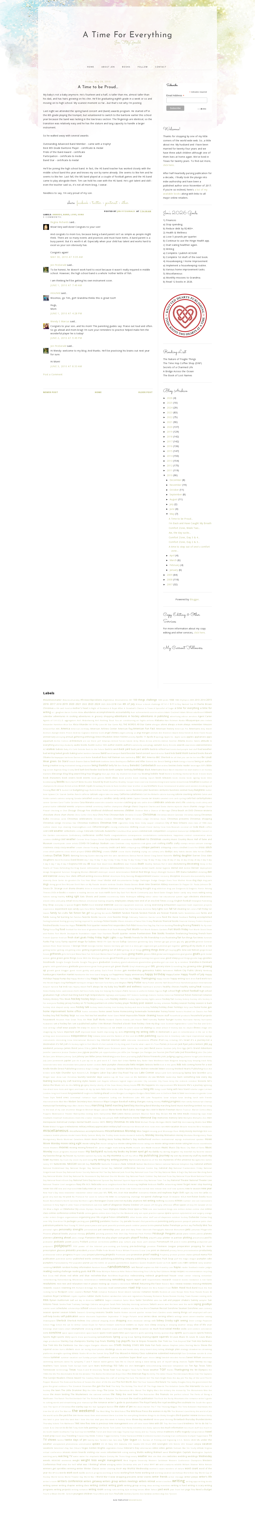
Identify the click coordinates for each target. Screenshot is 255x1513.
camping (69, 798)
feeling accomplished (200, 917)
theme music (83, 1415)
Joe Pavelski (159, 1052)
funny (58, 941)
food (62, 929)
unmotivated (85, 1444)
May (172, 513)
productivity (205, 1250)
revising (197, 1283)
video (155, 1448)
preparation (183, 1246)
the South (197, 1402)
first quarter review (97, 925)
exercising (157, 904)
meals (186, 1113)
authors (127, 745)
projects (110, 1254)
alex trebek (206, 720)
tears (97, 1365)
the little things (95, 1390)
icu (153, 1027)
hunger (170, 1019)
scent (53, 1308)
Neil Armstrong (130, 1184)
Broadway (98, 786)
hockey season (179, 1003)
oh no (209, 1205)
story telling (158, 1349)
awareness (190, 745)
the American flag (137, 1373)
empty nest (133, 900)
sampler (203, 1300)
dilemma (98, 876)
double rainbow (108, 884)
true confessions (179, 1436)
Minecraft (139, 1126)
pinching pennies (104, 1233)
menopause (49, 1122)
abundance (90, 712)
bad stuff (193, 749)
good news (159, 958)
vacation (207, 1443)
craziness (48, 847)
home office (74, 1011)
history (46, 999)
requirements (154, 1279)
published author (64, 1258)
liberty (93, 1085)
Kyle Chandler (63, 1072)
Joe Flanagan (133, 1052)
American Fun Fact (144, 728)
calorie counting (183, 794)
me (170, 1113)
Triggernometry (111, 1436)
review (179, 1283)
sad (72, 1300)
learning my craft (62, 1081)
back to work (111, 749)
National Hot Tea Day (101, 1172)
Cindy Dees (134, 823)
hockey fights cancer (151, 999)
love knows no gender (195, 1093)
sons (81, 214)
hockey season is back (200, 1003)
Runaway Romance (153, 1296)
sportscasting (90, 1337)
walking (148, 1452)
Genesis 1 (67, 946)
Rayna (177, 1267)
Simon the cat (63, 1324)
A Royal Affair (116, 708)
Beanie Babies (83, 761)
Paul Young (69, 1225)
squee (154, 1336)
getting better (50, 950)
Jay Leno (139, 1048)
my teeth (203, 1155)
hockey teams (97, 1007)
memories (162, 1117)
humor (161, 1019)
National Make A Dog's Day (175, 1172)
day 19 (154, 860)
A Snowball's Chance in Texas (138, 708)
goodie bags (196, 958)
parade (128, 1221)
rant (133, 1267)
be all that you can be (182, 757)
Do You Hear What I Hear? (90, 880)
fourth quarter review (124, 933)
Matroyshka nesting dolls (86, 1114)
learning (47, 1080)
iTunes (163, 1044)
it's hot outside (106, 1044)
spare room (106, 1332)
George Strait (80, 945)
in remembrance (186, 1032)
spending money (153, 1333)
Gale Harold (113, 941)
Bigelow (58, 769)
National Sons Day (83, 1180)
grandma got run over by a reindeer (170, 962)
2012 (170, 465)
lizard (187, 1089)
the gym (96, 1386)
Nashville (95, 1163)
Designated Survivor (60, 872)
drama (72, 888)
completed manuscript (178, 831)
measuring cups (198, 1114)
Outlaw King (206, 1217)
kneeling (170, 1068)
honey (164, 1011)
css (149, 851)
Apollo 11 (141, 736)
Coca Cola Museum (170, 827)
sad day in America (84, 1300)
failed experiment (115, 909)
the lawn (55, 1390)
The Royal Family (148, 1402)
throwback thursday (184, 1419)
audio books (80, 745)
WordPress (53, 1473)
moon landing (99, 1139)
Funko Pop (48, 941)
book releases (163, 777)
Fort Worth (133, 929)
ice (109, 1027)
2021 (170, 422)
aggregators (70, 720)
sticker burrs (58, 1349)
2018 (170, 436)
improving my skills (113, 1032)
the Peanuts (162, 1394)
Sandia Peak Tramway (70, 1304)
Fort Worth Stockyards (66, 933)
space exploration (77, 1333)
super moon (149, 1357)
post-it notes (180, 1242)
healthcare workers (152, 986)
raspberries (148, 1267)
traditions (169, 1431)
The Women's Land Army (183, 1411)
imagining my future (53, 1032)
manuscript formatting (55, 1105)
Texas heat (109, 1369)
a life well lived (62, 708)
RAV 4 (158, 1267)
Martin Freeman (167, 1109)
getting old (62, 950)
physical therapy (77, 1233)
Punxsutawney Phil (63, 1263)
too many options (151, 1427)
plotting (187, 1237)
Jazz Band (149, 1048)
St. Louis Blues (204, 1337)
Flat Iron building (164, 925)
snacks (97, 1328)
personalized (90, 1229)
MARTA (154, 1109)
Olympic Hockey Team (97, 1209)
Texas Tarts (136, 1370)
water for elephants (89, 1456)
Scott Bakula (103, 1308)
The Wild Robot (118, 1411)
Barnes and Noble (82, 757)
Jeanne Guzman (164, 1048)
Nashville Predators (111, 1164)
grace (95, 962)
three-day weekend (142, 1419)
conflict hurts (103, 835)
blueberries (126, 774)
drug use (171, 888)
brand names (170, 782)
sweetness (207, 1357)
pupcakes (77, 1263)
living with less (175, 1089)
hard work (201, 978)
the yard (63, 1415)
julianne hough (190, 1056)
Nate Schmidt (128, 1164)
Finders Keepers (204, 921)
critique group (133, 847)
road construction (118, 1287)
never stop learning (201, 1184)
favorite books (90, 917)
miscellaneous (55, 1130)
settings (178, 1316)
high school (169, 991)
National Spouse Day (103, 1180)
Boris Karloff (72, 782)
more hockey (114, 1139)
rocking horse (50, 1292)
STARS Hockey (122, 1345)
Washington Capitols (202, 1452)
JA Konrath (172, 1044)
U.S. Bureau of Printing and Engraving (157, 1440)
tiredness (189, 1423)
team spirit (87, 1365)
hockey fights (134, 999)
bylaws (51, 794)
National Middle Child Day (59, 1176)
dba (85, 864)
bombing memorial (182, 774)
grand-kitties (145, 962)
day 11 (100, 860)
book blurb (206, 774)
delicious (104, 868)
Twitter (96, 203)
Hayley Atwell (80, 986)
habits (158, 970)
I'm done (91, 1027)
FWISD (100, 941)
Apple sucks (180, 737)
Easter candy (180, 892)
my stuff (193, 1155)
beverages (196, 765)
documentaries (124, 880)
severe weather (196, 1316)
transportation (197, 1432)
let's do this (67, 1085)
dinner (106, 876)
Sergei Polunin (130, 1316)
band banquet (114, 753)
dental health (148, 868)
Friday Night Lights (106, 937)
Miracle (183, 1126)
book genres (98, 778)
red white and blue (78, 1275)
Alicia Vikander (81, 724)
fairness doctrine (142, 909)
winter (80, 1468)
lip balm (97, 1089)
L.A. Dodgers (92, 1072)
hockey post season (141, 1002)
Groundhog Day (179, 966)
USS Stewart (187, 1444)
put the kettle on (98, 1263)
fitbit (133, 925)
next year (98, 1192)
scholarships (74, 1308)
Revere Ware (168, 1283)
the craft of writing (115, 1378)
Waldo (140, 1452)
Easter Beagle (166, 892)
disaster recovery (160, 876)
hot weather (100, 1015)
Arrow (149, 741)
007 (130, 700)
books (61, 781)
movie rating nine (127, 1143)
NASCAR (72, 1163)
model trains (74, 1135)
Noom (46, 1201)
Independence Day (81, 1035)
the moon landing (60, 1394)
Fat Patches (75, 917)
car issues (154, 798)
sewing (208, 1316)
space (64, 1333)
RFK (73, 1288)
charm (186, 806)
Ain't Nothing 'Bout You (107, 720)
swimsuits (58, 1361)
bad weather (205, 749)
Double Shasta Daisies (127, 884)
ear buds (99, 892)
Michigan (160, 1122)
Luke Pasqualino (154, 1097)
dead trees (107, 864)
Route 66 (207, 1292)
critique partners (150, 847)
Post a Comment (52, 374)
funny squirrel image (73, 941)
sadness (99, 1300)
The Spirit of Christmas (59, 1406)
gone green (57, 958)
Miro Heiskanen (204, 1126)
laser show (56, 1077)
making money (153, 1101)
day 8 (59, 864)
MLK (205, 1131)
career (46, 802)
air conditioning (128, 720)
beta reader (183, 765)
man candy (186, 1101)
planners (48, 1237)
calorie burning (167, 794)
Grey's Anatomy (137, 966)
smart (68, 1329)
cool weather (68, 839)
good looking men (145, 958)
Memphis (187, 1118)
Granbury (116, 962)
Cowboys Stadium (99, 843)
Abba (80, 712)
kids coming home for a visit (197, 1064)
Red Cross (48, 1275)
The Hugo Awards (155, 1386)
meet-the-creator (84, 1118)
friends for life (140, 937)
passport (187, 1221)
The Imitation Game (175, 1386)
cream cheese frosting (87, 847)
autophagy (148, 745)
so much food (157, 1328)
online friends (76, 1213)
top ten (83, 1432)
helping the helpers (113, 991)
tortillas (91, 1431)
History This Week (60, 999)
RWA (45, 1300)
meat (209, 1114)
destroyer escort (106, 872)
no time (110, 1196)
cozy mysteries (132, 843)
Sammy (194, 1300)
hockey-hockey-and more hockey (133, 1007)
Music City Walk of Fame (193, 1147)
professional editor (52, 1254)
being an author (203, 761)
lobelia (193, 1089)
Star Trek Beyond (177, 1341)
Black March (168, 769)
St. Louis (190, 1337)
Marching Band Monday (147, 1105)
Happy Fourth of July (192, 974)
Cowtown (120, 843)
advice (184, 716)
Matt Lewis (117, 1113)
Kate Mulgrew (171, 1060)
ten (186, 1365)
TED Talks (119, 1365)
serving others (166, 1316)
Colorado (89, 831)
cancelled (87, 798)
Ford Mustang (119, 929)
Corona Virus (83, 839)
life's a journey (195, 1085)
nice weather (131, 1192)
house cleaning (147, 1015)
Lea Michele (158, 1077)
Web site (152, 1456)
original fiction (108, 1217)
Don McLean (68, 884)
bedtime (105, 761)
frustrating (171, 937)
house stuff (163, 1015)
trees (92, 1435)
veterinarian (146, 1448)
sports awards (189, 1333)
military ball (115, 1126)
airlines (150, 720)
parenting (163, 1221)
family (53, 912)
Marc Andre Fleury (82, 1105)
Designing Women (79, 872)
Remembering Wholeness (70, 1279)
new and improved (67, 1188)
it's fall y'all (62, 1044)
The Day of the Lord (195, 1378)
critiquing (166, 847)
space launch (92, 1333)
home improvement (54, 1011)
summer (55, 1357)
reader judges (205, 1267)
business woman (179, 790)
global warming (164, 954)
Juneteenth (58, 1060)
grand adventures (129, 962)
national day (165, 1168)
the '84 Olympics (199, 1369)
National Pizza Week (186, 1176)
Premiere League (166, 1246)
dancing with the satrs (106, 855)
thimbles (143, 1415)
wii (157, 1464)
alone (164, 724)
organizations (71, 1217)
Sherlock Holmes (76, 1320)
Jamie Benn (98, 1048)
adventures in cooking (65, 716)
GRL (153, 966)
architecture (75, 741)
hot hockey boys (65, 1015)
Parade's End (138, 1221)
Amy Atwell (206, 728)
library (119, 1085)
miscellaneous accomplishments (87, 1131)
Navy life (80, 1184)
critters (175, 847)
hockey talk (82, 1007)
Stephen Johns (177, 1345)
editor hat (158, 896)
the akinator (85, 1374)
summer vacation (69, 1357)
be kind (197, 757)
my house (68, 1155)
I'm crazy (81, 1027)
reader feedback (189, 1267)
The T (154, 1406)
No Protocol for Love (83, 1196)
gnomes (176, 954)
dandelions (123, 855)
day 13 (113, 860)
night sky (189, 1192)
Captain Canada (140, 798)
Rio (95, 1288)
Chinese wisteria (203, 810)
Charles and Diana (157, 806)
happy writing (178, 978)
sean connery (205, 1308)
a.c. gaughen (58, 712)
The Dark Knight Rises (161, 1378)
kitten (162, 1068)
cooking (56, 839)
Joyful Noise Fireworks (149, 1056)
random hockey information (76, 1267)
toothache (65, 1432)
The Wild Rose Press (137, 1411)
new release (156, 1188)
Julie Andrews (205, 1056)
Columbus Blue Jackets (127, 831)
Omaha (123, 1209)
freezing (193, 933)
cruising (136, 851)
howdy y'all (128, 1019)
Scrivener (115, 1308)
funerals (208, 937)
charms (193, 806)
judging (171, 1056)
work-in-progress (94, 1473)
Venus (120, 1448)
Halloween (168, 970)
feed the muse (170, 917)
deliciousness (117, 868)
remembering (50, 1279)
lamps (158, 1073)
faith (166, 909)
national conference (125, 1168)
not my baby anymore (130, 1200)
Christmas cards (58, 819)
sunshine (124, 1357)
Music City (174, 1147)
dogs (46, 884)
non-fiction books (196, 1196)
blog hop (86, 773)
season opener (51, 1312)
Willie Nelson (205, 1464)
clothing (134, 827)
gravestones (85, 966)
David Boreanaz (62, 860)
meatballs (47, 1118)
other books (136, 1217)
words (63, 1472)
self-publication (69, 1316)
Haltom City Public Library (188, 970)
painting (94, 1221)
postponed (202, 1242)
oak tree (98, 1205)
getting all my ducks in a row (196, 945)
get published (160, 946)
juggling (179, 1056)
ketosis (149, 1064)
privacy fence (176, 1250)
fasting (53, 917)
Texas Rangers (123, 1370)
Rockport (62, 1291)
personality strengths (71, 1229)
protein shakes (185, 1254)
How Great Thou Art (75, 1019)
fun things (187, 937)
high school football (187, 990)
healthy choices (171, 986)
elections (194, 896)
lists (103, 1089)
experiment (61, 909)
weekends (66, 1460)
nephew (143, 1184)
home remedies (90, 1011)
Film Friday (147, 921)
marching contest (193, 1105)
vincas (200, 1448)
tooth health (53, 1432)
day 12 (107, 860)
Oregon (60, 1217)
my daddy (154, 1151)
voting (125, 1452)
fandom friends (130, 913)
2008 (170, 579)
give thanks (122, 954)
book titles (206, 778)
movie (208, 1139)
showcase (138, 1320)
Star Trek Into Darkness (199, 1341)
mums (129, 1147)
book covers (68, 777)
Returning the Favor (150, 1283)
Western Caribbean (158, 1460)
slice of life (200, 1324)
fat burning (63, 917)
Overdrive (58, 1221)
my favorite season (202, 1151)
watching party (50, 1456)
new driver (120, 1188)
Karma (133, 1060)
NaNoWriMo (60, 1164)
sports (178, 1332)
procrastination (191, 1250)
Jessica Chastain (69, 1052)
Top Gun (74, 1432)
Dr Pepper (185, 884)
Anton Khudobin (104, 736)
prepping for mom (201, 1246)
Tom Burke (103, 1427)
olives (82, 1209)
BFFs (203, 765)
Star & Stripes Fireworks (144, 1341)
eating (202, 892)
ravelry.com (167, 1267)
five (145, 925)
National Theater (180, 1180)
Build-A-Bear (96, 790)
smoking (89, 1329)
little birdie (112, 1089)
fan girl (86, 912)
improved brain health (92, 1032)
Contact (160, 67)
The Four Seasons (146, 1382)
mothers (156, 1139)
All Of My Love (96, 724)
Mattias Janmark (132, 1114)
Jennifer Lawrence (52, 1052)
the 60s (52, 1374)
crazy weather (67, 847)
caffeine (85, 794)
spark (127, 1333)
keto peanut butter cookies (87, 1064)
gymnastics (148, 970)
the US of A (53, 1411)
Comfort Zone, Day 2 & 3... (184, 541)
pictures (90, 1233)
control (188, 835)
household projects (201, 1015)
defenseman (93, 868)
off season (145, 1205)
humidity (152, 1019)
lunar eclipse (170, 1097)
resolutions (49, 1283)
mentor (96, 1122)
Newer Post (50, 392)
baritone (69, 757)
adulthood (199, 712)
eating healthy (58, 896)
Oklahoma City (70, 1209)
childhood (96, 810)
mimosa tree (128, 1126)
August (174, 499)
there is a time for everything (123, 1415)
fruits (162, 937)
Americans (194, 728)
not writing (149, 1200)
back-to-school (158, 749)
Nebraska (96, 1184)
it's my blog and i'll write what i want (132, 1044)
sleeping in (162, 1324)
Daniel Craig (150, 855)
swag (158, 1357)
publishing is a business (148, 1258)
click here (168, 165)
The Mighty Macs (150, 1390)
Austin (91, 745)
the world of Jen (204, 1411)
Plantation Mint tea (95, 1237)
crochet (183, 847)
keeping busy (185, 1060)
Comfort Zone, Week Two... (184, 527)
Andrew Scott (97, 733)
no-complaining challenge (127, 1196)
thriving (169, 1419)
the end (111, 1382)
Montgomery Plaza (202, 1135)
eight (186, 896)
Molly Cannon (88, 1135)
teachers (48, 1365)
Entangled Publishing (202, 901)
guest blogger (62, 970)
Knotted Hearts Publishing (189, 1068)
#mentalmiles (121, 700)
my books (119, 1151)
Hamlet (70, 974)
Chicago (72, 810)
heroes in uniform (138, 991)
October (175, 489)
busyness (199, 789)
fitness (139, 925)
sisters (130, 1324)
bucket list (67, 790)
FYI (105, 941)
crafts (169, 843)
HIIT (129, 995)
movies (64, 1147)
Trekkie (99, 1436)
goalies (188, 954)
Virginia (208, 1448)
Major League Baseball (116, 1101)
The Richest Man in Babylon (100, 1398)
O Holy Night (59, 1205)
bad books (171, 749)
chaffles (107, 806)
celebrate (158, 802)
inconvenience (63, 1036)
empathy (110, 901)
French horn (205, 933)
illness (197, 1027)
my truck (64, 1160)
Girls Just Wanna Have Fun (103, 954)
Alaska (182, 720)
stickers (70, 1349)
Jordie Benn (120, 1056)
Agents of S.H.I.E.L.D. (53, 720)
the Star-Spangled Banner (101, 1406)
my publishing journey (154, 1155)
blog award (75, 773)
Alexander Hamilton (53, 724)
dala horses (198, 851)
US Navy (109, 1444)
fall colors (192, 909)
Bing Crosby (68, 769)
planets (208, 1233)
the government (200, 1382)
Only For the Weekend (122, 1213)
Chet (65, 810)
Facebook (82, 203)
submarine (151, 1353)
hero (125, 991)
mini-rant (160, 1126)
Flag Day (152, 925)
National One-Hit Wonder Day (115, 1176)
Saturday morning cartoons (135, 1304)
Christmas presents (178, 818)
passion (178, 1221)
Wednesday (205, 1456)
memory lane (176, 1117)
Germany (116, 946)
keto (55, 1064)
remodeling (118, 1279)
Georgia (91, 946)
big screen (48, 769)
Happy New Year (100, 978)
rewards (47, 1287)
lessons (202, 1081)
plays (160, 1237)
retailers (115, 1283)
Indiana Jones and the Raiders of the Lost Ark (115, 1036)
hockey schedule (162, 1003)
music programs (61, 1151)
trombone (148, 1436)
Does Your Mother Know (179, 880)
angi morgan (143, 732)
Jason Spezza (127, 1048)
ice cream (117, 1027)
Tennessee (49, 1369)
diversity (47, 880)
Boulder (89, 782)
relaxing (196, 1275)
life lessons (180, 1085)
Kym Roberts (78, 1073)
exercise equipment (124, 905)
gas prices (171, 941)
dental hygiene (163, 868)
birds (105, 769)
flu (202, 925)
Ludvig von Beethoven (122, 1097)
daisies (189, 851)
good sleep (172, 958)
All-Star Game (144, 724)
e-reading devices (85, 892)
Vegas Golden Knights (93, 1448)
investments (143, 1040)
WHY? (152, 1464)
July (172, 504)
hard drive (191, 978)
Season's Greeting (86, 1312)
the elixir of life (99, 1382)
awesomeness (204, 745)
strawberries (195, 1349)
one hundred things (163, 1209)
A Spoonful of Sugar (164, 708)
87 (162, 704)
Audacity (69, 745)
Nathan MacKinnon (145, 1164)
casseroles (99, 802)
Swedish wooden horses (173, 1357)
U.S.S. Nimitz (183, 1440)
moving (73, 1147)
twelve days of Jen (76, 1439)
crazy (57, 847)
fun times (198, 937)
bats (123, 757)
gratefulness (62, 966)
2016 (170, 446)
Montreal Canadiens (73, 1139)
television (167, 1365)
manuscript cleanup (202, 1101)
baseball (96, 757)
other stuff (148, 1217)
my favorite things (52, 1155)
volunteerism (114, 1452)
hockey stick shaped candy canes (59, 1007)
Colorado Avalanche (105, 831)
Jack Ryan (183, 1044)
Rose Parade (196, 1292)
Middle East (200, 1122)
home (197, 1007)
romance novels (150, 1291)
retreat (135, 1283)
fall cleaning (179, 909)
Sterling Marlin (192, 1345)
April (172, 555)
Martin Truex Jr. (183, 1109)
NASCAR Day (83, 1164)
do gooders (70, 880)
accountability (123, 712)
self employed (195, 1312)
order (46, 1217)
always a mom (175, 724)
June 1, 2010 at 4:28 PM (66, 313)
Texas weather (151, 1369)
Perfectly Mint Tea (202, 1225)
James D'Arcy (84, 1048)
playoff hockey (139, 1237)
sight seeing (181, 1320)
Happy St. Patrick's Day (122, 978)
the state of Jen (123, 1406)
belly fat (113, 765)
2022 (170, 417)
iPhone (154, 1040)
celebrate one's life (175, 802)
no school (100, 1196)
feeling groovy (67, 921)
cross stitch (205, 847)
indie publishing (147, 1035)
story (136, 1349)
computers (195, 831)
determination (123, 872)
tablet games (107, 1361)
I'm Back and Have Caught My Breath (190, 523)
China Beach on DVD (182, 810)
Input (188, 1036)
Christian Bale (116, 814)
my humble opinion (83, 1155)
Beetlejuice (121, 761)
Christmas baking (192, 815)
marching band (101, 1105)
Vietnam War (180, 1448)
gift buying (171, 950)
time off (133, 1423)
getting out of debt (111, 950)
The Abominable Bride (67, 1374)
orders (53, 1217)
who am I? (138, 1464)
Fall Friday (203, 909)
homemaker (154, 1011)
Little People (124, 1089)
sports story (63, 1337)
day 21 (173, 860)
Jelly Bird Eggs (179, 1048)
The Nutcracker (146, 1394)
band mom (182, 753)
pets (188, 1229)
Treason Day (83, 1436)
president (82, 1250)
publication (49, 1258)
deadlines (118, 863)
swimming (48, 1361)
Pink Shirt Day (121, 1233)
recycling (207, 1271)
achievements (143, 712)
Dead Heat (96, 864)
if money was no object (181, 1027)
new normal (143, 1188)
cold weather (55, 830)
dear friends (131, 864)
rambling (47, 1267)
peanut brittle (147, 1225)
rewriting (66, 1287)
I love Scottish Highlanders (173, 1023)
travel (208, 1431)
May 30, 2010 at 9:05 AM (66, 256)
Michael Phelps (148, 1122)
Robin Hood (178, 1287)
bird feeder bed (93, 769)
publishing (106, 1258)
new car (92, 1188)
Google (59, 962)
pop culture (125, 1242)
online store (105, 1213)
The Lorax (108, 1390)
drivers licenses (109, 888)
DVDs (53, 892)
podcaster (48, 1242)
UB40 (193, 1440)
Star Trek (163, 1341)
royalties (82, 1296)
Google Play (86, 962)
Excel (91, 905)
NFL (105, 1192)
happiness (118, 974)
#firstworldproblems (91, 700)
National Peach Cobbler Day (143, 1176)
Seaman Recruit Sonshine (164, 1308)
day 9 (65, 864)
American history (165, 728)
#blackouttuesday (71, 700)
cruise (114, 851)
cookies (47, 839)
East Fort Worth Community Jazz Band (140, 892)
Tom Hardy (127, 1427)
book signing (193, 778)
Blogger (194, 599)
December (176, 480)
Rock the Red (205, 1288)
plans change (78, 1237)
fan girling (96, 913)
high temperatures (95, 995)
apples (190, 736)
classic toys (56, 827)
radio (180, 1263)
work (69, 1472)
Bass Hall (107, 757)
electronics (206, 896)
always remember (192, 724)
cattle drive (147, 802)
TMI (196, 1423)
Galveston (132, 941)
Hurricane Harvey (192, 1019)
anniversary (49, 736)
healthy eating (188, 986)
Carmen (54, 802)
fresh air (63, 937)
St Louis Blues (177, 1337)
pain (87, 1221)
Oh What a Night (51, 1209)
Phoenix (47, 1233)
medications (69, 1118)
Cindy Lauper (147, 823)
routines (47, 1296)
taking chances (180, 1361)
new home (131, 1188)
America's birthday (80, 728)
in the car (200, 1032)
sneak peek (117, 1329)
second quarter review (140, 1312)
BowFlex (114, 782)
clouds (142, 827)
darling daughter (182, 855)
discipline (175, 876)
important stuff (72, 1032)
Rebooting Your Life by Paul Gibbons (151, 1271)
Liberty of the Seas (106, 1085)
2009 (170, 574)
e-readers (71, 892)
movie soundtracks (202, 1143)
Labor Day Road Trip (123, 1072)
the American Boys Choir (114, 1374)
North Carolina (71, 1201)
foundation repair (88, 933)
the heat (106, 1386)
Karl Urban (123, 1060)
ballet (80, 753)
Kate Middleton (156, 1060)
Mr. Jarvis (99, 1147)
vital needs (100, 1452)
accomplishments (105, 712)
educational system (173, 896)
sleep (153, 1324)
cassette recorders (114, 802)
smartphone (77, 1328)
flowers (196, 925)
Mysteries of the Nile (152, 1160)
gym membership (132, 970)
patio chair (206, 1221)
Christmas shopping (201, 818)
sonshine (55, 1332)
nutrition (47, 1205)
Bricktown (59, 786)
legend (123, 1081)
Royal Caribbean (61, 1296)
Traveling (71, 1435)
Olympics (113, 1209)
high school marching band (69, 995)
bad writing (49, 753)
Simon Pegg (49, 1324)
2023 (170, 412)
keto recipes (137, 1064)
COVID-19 (84, 843)
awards (57, 214)
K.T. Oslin (112, 1060)
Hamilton (61, 974)
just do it (76, 1060)
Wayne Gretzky (107, 1456)
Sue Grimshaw (189, 1353)
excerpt (99, 904)
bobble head (157, 773)
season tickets (68, 1312)
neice (104, 1184)
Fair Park (129, 909)
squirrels (164, 1336)
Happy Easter (173, 974)
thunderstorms (204, 1419)
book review (179, 778)
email (69, 900)
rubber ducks (94, 1296)
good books (103, 958)
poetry (76, 1242)
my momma (114, 1155)
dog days (197, 880)
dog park (207, 880)
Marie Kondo (115, 1109)
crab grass (146, 843)
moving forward (86, 1147)
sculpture (125, 1308)
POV (75, 1246)
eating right (72, 896)
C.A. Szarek (60, 794)
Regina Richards (59, 222)
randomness (118, 1266)
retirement (125, 1283)
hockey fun (168, 999)
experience (48, 909)
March (174, 560)
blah (190, 769)
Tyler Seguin (130, 1439)
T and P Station (92, 1361)
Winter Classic (91, 1468)
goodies (207, 958)
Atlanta (181, 741)
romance (102, 1292)
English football (182, 900)
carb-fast (191, 798)
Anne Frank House (203, 733)
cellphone (80, 806)
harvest (54, 986)
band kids (170, 753)
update (96, 1443)
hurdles (178, 1019)
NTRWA (179, 1200)
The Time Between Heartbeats (193, 1406)
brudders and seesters (188, 786)
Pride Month (109, 1250)
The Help (115, 1386)
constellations (149, 835)
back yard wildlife (140, 749)
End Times (160, 900)
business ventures (159, 790)
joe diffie (122, 1052)
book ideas (112, 777)
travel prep (49, 1435)
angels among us (128, 733)
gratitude (73, 966)
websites (172, 1456)
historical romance (202, 995)
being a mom (172, 761)
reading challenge (61, 1271)
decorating (193, 863)
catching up (130, 802)
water (76, 1456)
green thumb (122, 966)
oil (61, 1209)
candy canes (126, 798)
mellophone (126, 1117)
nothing (160, 1200)
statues (165, 1345)
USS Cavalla (134, 1444)
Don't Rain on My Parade (87, 884)
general (199, 941)
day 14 (120, 860)
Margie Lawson (101, 1109)
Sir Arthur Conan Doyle (82, 1324)
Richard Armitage (84, 1288)
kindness (81, 1068)
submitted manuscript (169, 1353)
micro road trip (173, 1122)
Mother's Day (129, 1139)
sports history (204, 1332)
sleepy (190, 1324)
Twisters (104, 1440)
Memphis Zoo (199, 1118)
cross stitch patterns (53, 851)
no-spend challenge (151, 1196)
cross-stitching (93, 851)
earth (107, 892)
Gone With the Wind (87, 958)
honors (179, 1011)
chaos (135, 806)
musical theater (77, 1151)
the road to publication (141, 1398)
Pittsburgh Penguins (163, 1233)
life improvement (164, 1085)
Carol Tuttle (64, 802)
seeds (169, 1312)
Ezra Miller (90, 909)
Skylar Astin (143, 1324)
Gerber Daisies (103, 946)
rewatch (57, 1288)
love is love (178, 1093)
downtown (173, 884)
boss (81, 781)
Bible (209, 765)
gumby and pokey (92, 970)
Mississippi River (171, 1131)
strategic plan (172, 1349)
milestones (72, 1126)
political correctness (99, 1242)
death (141, 863)
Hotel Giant (113, 1015)
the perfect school (179, 1394)
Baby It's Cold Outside (74, 749)
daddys (169, 851)
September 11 (115, 1316)
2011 (170, 470)
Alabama (159, 720)
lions (56, 1089)
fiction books (110, 921)
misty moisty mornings (191, 1131)
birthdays (139, 769)
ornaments (122, 1217)
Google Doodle (71, 962)
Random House (99, 1267)
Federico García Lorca (150, 917)
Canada (77, 798)
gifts (178, 950)
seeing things (180, 1312)
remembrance (91, 1279)
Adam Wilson (186, 712)
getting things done (153, 949)
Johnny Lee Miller (86, 1056)
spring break (127, 1337)
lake (136, 1073)
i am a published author (85, 1023)
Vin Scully (191, 1448)
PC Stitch (80, 1225)
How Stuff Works (96, 1019)
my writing (100, 1159)
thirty (209, 1415)
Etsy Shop (48, 904)
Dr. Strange (57, 888)
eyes (82, 909)
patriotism (48, 1225)
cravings (208, 843)
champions (117, 806)
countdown (126, 839)
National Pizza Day (167, 1176)
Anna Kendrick (186, 733)
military (83, 1126)
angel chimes (112, 732)
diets (74, 876)
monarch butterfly (135, 1135)
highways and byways (116, 995)
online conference (59, 1213)
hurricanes (206, 1019)
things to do (154, 1415)
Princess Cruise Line (140, 1250)
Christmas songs (52, 822)
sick (153, 1320)
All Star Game (111, 724)
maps (69, 1105)
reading (47, 1271)
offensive (167, 1205)
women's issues (157, 1468)
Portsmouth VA (165, 1241)
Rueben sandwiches (111, 1296)
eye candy (73, 909)
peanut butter (161, 1225)
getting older (75, 950)
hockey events (118, 998)
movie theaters (50, 1147)
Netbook (152, 1184)
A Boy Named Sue (184, 704)
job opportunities (108, 1052)
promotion (136, 1254)
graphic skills (49, 966)
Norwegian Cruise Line (107, 1200)
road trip (134, 1287)
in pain (174, 1032)
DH (178, 871)
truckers (158, 1436)
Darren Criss (199, 855)
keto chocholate (66, 1064)
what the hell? (69, 1464)
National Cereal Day (102, 1168)
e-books (61, 892)
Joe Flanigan (146, 1052)
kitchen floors (133, 1068)
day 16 (134, 860)
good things (184, 958)
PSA (210, 1254)
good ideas (129, 958)
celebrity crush (193, 802)
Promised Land (123, 1254)
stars (111, 1345)
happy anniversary (134, 974)
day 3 (199, 860)
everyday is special (64, 905)
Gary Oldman (155, 941)
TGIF (163, 1369)
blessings (57, 773)
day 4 (205, 860)
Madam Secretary (78, 1101)
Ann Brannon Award (168, 733)
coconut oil (186, 827)
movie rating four (109, 1143)
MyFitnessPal (135, 1160)
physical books (60, 1233)
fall (170, 908)
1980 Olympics (182, 700)
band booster (128, 753)
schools (93, 1308)
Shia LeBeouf (93, 1320)
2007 (170, 584)
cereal (88, 806)
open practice (150, 1213)
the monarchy (179, 1390)
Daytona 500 (75, 863)
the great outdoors (58, 1386)
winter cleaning (107, 1468)
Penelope (175, 1225)
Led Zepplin (103, 1081)
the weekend (83, 1410)
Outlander (194, 1217)
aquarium (48, 741)
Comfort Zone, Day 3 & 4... (184, 537)
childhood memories (113, 810)
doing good (55, 884)
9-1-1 (166, 704)
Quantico (134, 1263)
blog (65, 773)
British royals (86, 786)
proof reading (151, 1254)
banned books (196, 753)
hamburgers (49, 974)
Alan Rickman (171, 720)
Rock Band (192, 1287)
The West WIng (103, 1411)
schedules (61, 1308)
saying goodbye (203, 1304)
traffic (178, 1431)
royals (74, 1296)
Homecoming (127, 1011)
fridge (120, 937)
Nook (209, 1196)
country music (169, 839)
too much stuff (191, 1427)
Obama (126, 1204)
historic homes (156, 995)
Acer (133, 712)
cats (139, 802)
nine (196, 1192)
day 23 (187, 860)
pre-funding (122, 1246)
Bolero (168, 774)
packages (72, 1221)
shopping (121, 1320)
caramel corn (167, 798)
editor (149, 896)
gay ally (180, 941)
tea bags (208, 1361)
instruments (49, 1040)
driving (138, 888)
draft (65, 888)
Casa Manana (87, 802)
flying (46, 929)
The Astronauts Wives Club (186, 1374)
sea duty (135, 1308)
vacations (48, 1448)
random (56, 1267)
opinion (175, 1213)
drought (146, 888)
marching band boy (123, 1105)
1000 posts (163, 700)
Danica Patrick (137, 855)
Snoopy (127, 1328)
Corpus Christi (97, 839)
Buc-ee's (56, 789)
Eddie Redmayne (128, 896)
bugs (86, 790)
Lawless (106, 1077)
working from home (131, 1472)
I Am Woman (104, 1023)
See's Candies (159, 1312)
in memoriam (163, 1032)
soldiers (196, 1329)
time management (118, 1423)
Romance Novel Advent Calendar (124, 1292)
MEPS (102, 1122)
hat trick (63, 986)
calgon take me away (109, 794)
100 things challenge (145, 699)
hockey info (196, 999)
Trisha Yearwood (128, 1436)
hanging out (106, 974)
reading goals (79, 1271)
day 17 (140, 860)
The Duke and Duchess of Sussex (76, 1382)
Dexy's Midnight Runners (163, 872)
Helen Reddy (49, 991)
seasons (100, 1312)
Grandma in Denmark (200, 962)
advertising (175, 716)
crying (144, 851)
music (164, 1147)
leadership (171, 1077)
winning (71, 1468)
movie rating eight (71, 1143)
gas (164, 941)
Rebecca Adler (118, 1271)
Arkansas (106, 741)
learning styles (80, 1081)
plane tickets (189, 1233)
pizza (179, 1233)
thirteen (202, 1415)
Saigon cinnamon (113, 1300)
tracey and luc (142, 1432)
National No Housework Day (86, 1176)
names (209, 1160)
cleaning (67, 827)
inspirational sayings (202, 1036)
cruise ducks (124, 851)
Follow (143, 67)
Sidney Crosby (164, 1320)
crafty (177, 843)
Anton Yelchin (120, 736)
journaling (132, 1056)
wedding (182, 1456)
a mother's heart (79, 708)
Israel (187, 1040)
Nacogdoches (198, 1160)
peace (88, 1225)
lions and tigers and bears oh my (75, 1089)
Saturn (153, 1304)
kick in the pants (168, 1064)
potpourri (62, 1245)
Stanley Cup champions (73, 1341)
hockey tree (110, 1007)
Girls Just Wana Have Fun (78, 954)
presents (71, 1250)
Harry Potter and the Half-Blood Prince (161, 982)
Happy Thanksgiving (144, 978)
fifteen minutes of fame (129, 921)
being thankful (100, 765)
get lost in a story (130, 946)
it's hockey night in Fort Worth (83, 1044)
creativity (103, 847)
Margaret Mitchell (84, 1109)
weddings (193, 1456)
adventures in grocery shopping (96, 716)
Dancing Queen (87, 855)
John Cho (202, 1052)
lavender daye (94, 1077)
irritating (173, 1040)
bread (180, 782)
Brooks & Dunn (111, 786)
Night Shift (178, 1192)
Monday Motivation (165, 1135)
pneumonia (198, 1237)
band (66, 214)
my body (108, 1151)
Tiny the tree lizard (173, 1423)
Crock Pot (193, 847)
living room (160, 1089)
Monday (149, 1135)
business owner (124, 790)
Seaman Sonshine (188, 1308)
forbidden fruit (105, 929)
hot (206, 1011)
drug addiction (159, 888)
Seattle (109, 1312)
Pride (99, 1250)
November (176, 484)
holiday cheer (166, 1007)
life (139, 1084)
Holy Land (189, 1007)
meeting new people (103, 1118)
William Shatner (190, 1464)
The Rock (158, 1398)
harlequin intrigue (85, 982)
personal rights (50, 1229)
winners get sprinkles (55, 1468)
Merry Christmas (115, 1121)
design (46, 872)
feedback (183, 917)
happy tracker (163, 978)
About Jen (108, 67)
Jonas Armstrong (105, 1056)
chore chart (60, 814)
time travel (143, 1423)
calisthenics (136, 794)
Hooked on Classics (193, 1011)
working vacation (163, 1473)
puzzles (112, 1263)
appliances (200, 736)
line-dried (48, 1089)
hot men (80, 1015)
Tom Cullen (115, 1427)
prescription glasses (54, 1250)
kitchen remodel (149, 1068)
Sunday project (90, 1357)
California (125, 794)
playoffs (153, 1237)
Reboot (129, 1271)
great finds (97, 966)
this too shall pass (95, 1419)
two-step (117, 1440)
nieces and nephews (161, 1192)
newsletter (70, 1192)
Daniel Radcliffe (164, 855)
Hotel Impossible (129, 1015)
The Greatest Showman (80, 1386)
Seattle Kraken (121, 1312)
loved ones (62, 1097)
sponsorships (167, 1333)
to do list (203, 1423)
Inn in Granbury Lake (175, 1036)
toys (132, 1432)
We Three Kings (123, 1456)
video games (166, 1448)
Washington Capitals (180, 1452)
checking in (56, 810)
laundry (82, 1077)
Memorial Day (148, 1117)
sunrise (114, 1357)
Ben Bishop (123, 765)
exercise (109, 904)
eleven (46, 901)
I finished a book (121, 1023)
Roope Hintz (183, 1292)
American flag (125, 728)
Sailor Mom (129, 1300)
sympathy (78, 1361)
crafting (161, 843)
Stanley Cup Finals (96, 1341)
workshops (177, 1473)
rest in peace (90, 1283)
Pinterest (111, 203)
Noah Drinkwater (171, 1196)
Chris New (92, 815)
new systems (178, 1188)
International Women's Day (86, 1040)
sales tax (158, 1300)
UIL (198, 1439)
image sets (206, 1027)
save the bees (171, 1304)
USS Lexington (160, 1444)
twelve (60, 1440)
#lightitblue (108, 700)
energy (170, 901)
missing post (156, 1131)
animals (154, 733)
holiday (154, 1007)
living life (149, 1089)
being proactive (83, 765)
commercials (146, 831)
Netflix (160, 1184)
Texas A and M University (89, 1370)
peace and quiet (99, 1225)
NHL (110, 1192)
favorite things (120, 917)
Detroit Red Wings (140, 872)
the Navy (116, 1394)
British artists (71, 786)
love (73, 214)
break (186, 782)
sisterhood (120, 1324)
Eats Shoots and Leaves (93, 896)
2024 (170, 407)
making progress (171, 1101)
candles (108, 798)
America (65, 728)
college (79, 831)
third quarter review (186, 1415)
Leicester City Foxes (158, 1081)
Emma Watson (79, 901)
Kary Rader (142, 1060)
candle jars (98, 798)
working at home (111, 1473)
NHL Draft (118, 1192)
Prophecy (164, 1254)
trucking (166, 1436)
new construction (105, 1188)
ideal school (162, 1027)
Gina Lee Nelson (190, 950)
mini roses (150, 1126)
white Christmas (124, 1464)
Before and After (137, 761)
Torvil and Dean (104, 1432)
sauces (160, 1304)
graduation (104, 962)
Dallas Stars (62, 855)
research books (180, 1279)
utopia (197, 1444)
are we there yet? (92, 741)
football (70, 929)
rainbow (193, 1262)
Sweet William (193, 1357)
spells (141, 1333)
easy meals (192, 892)
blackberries (181, 769)
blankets (47, 774)
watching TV (65, 1456)
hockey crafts (103, 999)
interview (131, 1040)
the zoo (72, 1415)
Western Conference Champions (185, 1460)
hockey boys (88, 998)
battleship (130, 757)
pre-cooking (110, 1246)
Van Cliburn (75, 1448)
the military (165, 1390)
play (108, 1237)
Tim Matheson (67, 1423)
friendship (153, 937)
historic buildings (140, 995)
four (100, 933)
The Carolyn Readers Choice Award (62, 1378)
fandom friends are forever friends (159, 913)
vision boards (78, 1452)
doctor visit (110, 880)
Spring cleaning (142, 1337)
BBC (138, 757)
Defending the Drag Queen (73, 868)
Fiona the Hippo (67, 925)
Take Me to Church (124, 1361)
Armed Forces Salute (122, 741)
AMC (58, 728)
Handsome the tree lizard (87, 974)
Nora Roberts (56, 1201)
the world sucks (50, 1415)
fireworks (81, 925)
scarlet (46, 1308)
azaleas (50, 749)
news (61, 1192)
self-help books (51, 1316)
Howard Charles (114, 1019)
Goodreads (49, 962)
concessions (62, 835)
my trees (54, 1159)
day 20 (166, 860)
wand (165, 1452)
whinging (111, 1464)
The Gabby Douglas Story (179, 1382)
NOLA (183, 1196)
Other (124, 203)
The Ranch (59, 1398)
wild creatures (167, 1464)
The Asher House (164, 1374)
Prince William (123, 1250)
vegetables (111, 1448)
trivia (139, 1435)
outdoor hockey (180, 1217)
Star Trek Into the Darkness (58, 1345)
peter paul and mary (125, 1229)
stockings (110, 1349)
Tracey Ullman (156, 1432)
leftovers (114, 1081)
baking (73, 753)
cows (112, 843)
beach (72, 761)
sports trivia (77, 1337)
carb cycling (180, 798)
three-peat (159, 1419)
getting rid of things (132, 950)
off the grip (156, 1205)
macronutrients (50, 1101)
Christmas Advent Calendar (170, 815)
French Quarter (50, 937)
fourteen (107, 933)
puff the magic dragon (185, 1258)
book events (83, 777)
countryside (59, 843)
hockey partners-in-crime (100, 1003)
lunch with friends (202, 1097)
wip (125, 1468)
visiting (90, 1452)
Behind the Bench (155, 761)
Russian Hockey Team (180, 1296)
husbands (47, 1023)
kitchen (121, 1068)
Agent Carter (205, 716)
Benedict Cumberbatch (143, 765)
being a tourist (186, 761)
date (209, 855)
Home (90, 67)
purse (86, 1262)
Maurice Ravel (148, 1114)
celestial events (65, 806)
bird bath (80, 769)
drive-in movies (92, 888)
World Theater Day (74, 1477)
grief (148, 966)
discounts (185, 876)
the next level (130, 1394)
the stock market (142, 1406)
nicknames (144, 1192)
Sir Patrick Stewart (104, 1324)
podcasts (59, 1241)
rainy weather (205, 1263)
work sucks (79, 1472)
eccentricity (113, 896)
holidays (178, 1007)
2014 (170, 455)
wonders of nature (175, 1468)
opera (168, 1213)
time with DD (156, 1423)
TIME (77, 1423)
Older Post (145, 392)
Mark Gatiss (129, 1109)
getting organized (91, 950)
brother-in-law (140, 786)
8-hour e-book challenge (148, 704)
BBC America (148, 757)
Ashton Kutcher (169, 741)
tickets (56, 1423)
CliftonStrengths (101, 827)
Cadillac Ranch (74, 794)
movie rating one (145, 1143)
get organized (146, 946)
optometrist (186, 1213)
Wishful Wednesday (138, 1468)
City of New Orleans (176, 822)
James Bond (70, 1048)
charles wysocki (174, 806)
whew (103, 1464)
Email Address (175, 95)
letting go (79, 1085)
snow (135, 1328)
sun (80, 1357)
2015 (170, 451)
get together (174, 946)
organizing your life (89, 1217)
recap (173, 1271)
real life (91, 1271)
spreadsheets (104, 1337)
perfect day (186, 1225)
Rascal (139, 1267)
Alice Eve (67, 724)
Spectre (134, 1333)
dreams (80, 888)
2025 (170, 402)
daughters (48, 859)
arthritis (157, 741)
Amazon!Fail (49, 728)
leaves (92, 1081)
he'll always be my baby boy (102, 986)
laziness (142, 1077)
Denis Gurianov (133, 868)
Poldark (84, 1241)
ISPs (181, 1040)
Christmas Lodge (140, 819)
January (174, 569)
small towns (58, 1329)
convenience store (202, 835)
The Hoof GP (139, 1386)
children (129, 810)
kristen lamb (49, 1073)
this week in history (115, 1419)
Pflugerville (206, 1229)
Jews (80, 1052)
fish (128, 925)
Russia (166, 1296)
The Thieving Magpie (167, 1406)
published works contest (86, 1258)
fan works (107, 913)
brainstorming (156, 782)
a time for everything (187, 708)
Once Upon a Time (138, 1209)
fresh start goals (77, 937)
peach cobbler (133, 1225)
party (171, 1221)
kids (179, 1064)
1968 (171, 700)
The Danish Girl (142, 1378)
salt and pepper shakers (176, 1300)
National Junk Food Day (123, 1172)
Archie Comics (61, 741)
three (128, 1419)
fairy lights (157, 909)
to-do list (67, 1427)
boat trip (136, 774)
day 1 (86, 860)
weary (134, 1456)
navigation (71, 1184)
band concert (143, 753)
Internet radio (118, 1040)
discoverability (198, 876)
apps (209, 736)
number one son (191, 1201)
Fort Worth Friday (178, 929)
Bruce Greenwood (167, 786)
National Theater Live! (54, 1184)
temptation (178, 1365)
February (175, 565)
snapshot (106, 1329)
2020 (170, 426)
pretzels (92, 1250)
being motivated (67, 765)
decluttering (179, 863)
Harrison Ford (101, 982)
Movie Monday (51, 1143)
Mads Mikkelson (95, 1101)
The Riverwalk (121, 1398)
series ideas (150, 1316)
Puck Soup (168, 1258)
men (209, 1117)
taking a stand (142, 1361)
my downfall (186, 1151)
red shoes (60, 1275)
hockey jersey (64, 1003)
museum (156, 1147)
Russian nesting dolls (201, 1296)
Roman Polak (91, 1291)
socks (184, 1328)
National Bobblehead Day (56, 1168)
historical (169, 995)
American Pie (181, 728)
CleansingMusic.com (82, 827)
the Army (151, 1374)
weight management (110, 1460)
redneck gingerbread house (160, 1275)
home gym (206, 1007)
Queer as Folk (163, 1263)
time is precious (99, 1423)
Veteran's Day (131, 1448)
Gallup (123, 941)
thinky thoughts (167, 1415)
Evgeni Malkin (81, 904)
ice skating (146, 1027)
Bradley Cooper (126, 782)
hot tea (89, 1015)
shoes (112, 1320)
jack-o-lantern (196, 1044)
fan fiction (75, 912)
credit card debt (117, 847)
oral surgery (198, 1213)
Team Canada (60, 1365)
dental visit (177, 868)
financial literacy (187, 921)
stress (75, 1353)
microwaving (188, 1122)
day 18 (147, 860)
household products (180, 1015)
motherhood (144, 1139)
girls (64, 954)
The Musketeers (79, 1394)
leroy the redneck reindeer (183, 1081)
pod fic (208, 1237)
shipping (104, 1320)
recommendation (193, 1271)
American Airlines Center (103, 728)
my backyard (94, 1151)
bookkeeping (49, 782)
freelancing (182, 933)
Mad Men (63, 1101)
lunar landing (185, 1097)
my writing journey (117, 1159)
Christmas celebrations (80, 818)
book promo (125, 778)
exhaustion (170, 904)
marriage (141, 1109)
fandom (116, 912)
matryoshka (105, 1114)
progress (68, 1254)
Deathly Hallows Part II (156, 864)
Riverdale (102, 1288)
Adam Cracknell (172, 712)
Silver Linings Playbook (200, 1320)
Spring (116, 1336)
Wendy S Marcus (59, 321)
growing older (194, 966)
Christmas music (158, 819)
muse (149, 1147)
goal (183, 954)
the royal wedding (167, 1402)
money (179, 1135)
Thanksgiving (181, 1369)
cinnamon (159, 823)
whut (146, 1464)
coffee (208, 827)
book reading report (143, 778)
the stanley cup (79, 1406)
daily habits (179, 851)
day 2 (160, 860)
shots (130, 1320)
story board (146, 1349)
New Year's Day (50, 1192)
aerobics (193, 716)
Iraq (166, 1040)
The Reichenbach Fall (75, 1398)
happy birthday (155, 974)
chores (70, 814)
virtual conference (52, 1452)
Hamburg (207, 970)
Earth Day (115, 892)
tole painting (90, 1427)
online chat (198, 1209)
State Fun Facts (153, 1345)
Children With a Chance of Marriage (152, 810)
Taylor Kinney (195, 1361)
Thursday (47, 1423)
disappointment (143, 876)
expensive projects (202, 905)
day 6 (47, 864)
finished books (51, 925)
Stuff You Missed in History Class (127, 1353)
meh (116, 1117)
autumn (158, 745)
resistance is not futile (200, 1279)
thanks (170, 1370)
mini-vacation (172, 1126)
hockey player (122, 1003)
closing (113, 827)
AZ (44, 749)
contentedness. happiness (170, 835)
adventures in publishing (155, 716)
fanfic (181, 913)
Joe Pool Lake (172, 1052)
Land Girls (166, 1073)
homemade (141, 1011)
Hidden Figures (155, 991)
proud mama (200, 1254)
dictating (202, 872)
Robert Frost (164, 1288)
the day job (178, 1378)
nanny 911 (48, 1164)
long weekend (75, 1093)
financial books (171, 921)
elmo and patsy (58, 901)
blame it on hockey (202, 769)
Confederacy (75, 835)
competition (159, 831)
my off (125, 1155)
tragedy (186, 1431)
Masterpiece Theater (62, 1114)
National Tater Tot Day (159, 1180)
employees (121, 900)
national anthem (203, 1164)
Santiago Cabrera (89, 1304)
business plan (140, 790)
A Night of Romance (99, 708)
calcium (94, 794)
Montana (188, 1135)
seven (185, 1316)
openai (160, 1213)
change (127, 806)
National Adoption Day (182, 1164)
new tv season (193, 1188)
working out (148, 1472)
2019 (170, 431)
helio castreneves (64, 991)
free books (158, 933)
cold (45, 831)
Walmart (157, 1452)
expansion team (184, 905)
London (47, 1093)
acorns (153, 712)
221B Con (116, 704)
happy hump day (61, 978)
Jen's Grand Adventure (199, 1048)
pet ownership (106, 1229)
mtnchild (55, 293)
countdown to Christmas (147, 839)
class (190, 823)
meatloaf (57, 1118)
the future (160, 1382)
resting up (104, 1283)
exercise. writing (143, 905)
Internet (105, 1040)
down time (144, 884)
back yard (124, 749)
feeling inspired (82, 921)
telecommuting (153, 1365)
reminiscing (105, 1279)
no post (67, 1196)
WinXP (119, 1468)
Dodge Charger (158, 880)
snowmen (144, 1329)
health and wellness (130, 986)
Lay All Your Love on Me (124, 1077)
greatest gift (108, 966)
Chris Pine (103, 814)
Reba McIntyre (103, 1271)
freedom (170, 933)
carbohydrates (204, 798)
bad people (182, 749)
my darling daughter (169, 1151)
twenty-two (93, 1440)
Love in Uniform (163, 1093)
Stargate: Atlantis (99, 1345)
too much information (172, 1427)
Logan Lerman (205, 1089)
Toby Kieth (78, 1427)
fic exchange (97, 921)
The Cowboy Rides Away (93, 1378)
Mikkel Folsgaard (58, 1126)
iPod (161, 1040)
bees (112, 761)
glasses (147, 954)
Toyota (125, 1432)
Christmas (149, 814)
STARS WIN (138, 1345)
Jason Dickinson (112, 1048)
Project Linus (80, 1254)
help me (99, 991)
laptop (188, 1072)
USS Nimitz (174, 1444)
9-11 (172, 704)
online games (91, 1213)
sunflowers (104, 1357)
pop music (137, 1242)
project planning (96, 1254)
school (84, 1308)
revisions (207, 1283)
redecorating (137, 1275)
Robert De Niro (149, 1288)
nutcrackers (206, 1201)
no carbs (203, 1192)
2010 (170, 475)
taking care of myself (161, 1361)
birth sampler (116, 769)
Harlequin (71, 982)
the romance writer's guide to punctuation (116, 1402)
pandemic (105, 1221)
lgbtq (86, 1085)
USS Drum (146, 1444)
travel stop (60, 1436)
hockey (76, 999)
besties (173, 765)
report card (140, 1279)
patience (196, 1221)
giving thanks (135, 953)
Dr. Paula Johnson (199, 884)
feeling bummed (51, 921)
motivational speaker (193, 1139)
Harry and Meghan (118, 982)
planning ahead (62, 1237)
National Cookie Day (147, 1168)
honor (171, 1011)
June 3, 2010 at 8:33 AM (66, 366)
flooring (187, 925)
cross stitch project (74, 851)
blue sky (115, 774)
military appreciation (98, 1126)
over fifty (47, 1221)
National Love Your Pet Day (148, 1172)
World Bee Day (191, 1473)
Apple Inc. (169, 737)
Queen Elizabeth (148, 1263)
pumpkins (48, 1262)
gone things (70, 958)
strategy (184, 1349)
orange (208, 1213)
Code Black (199, 827)
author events (115, 745)
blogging (96, 773)
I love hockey (137, 1023)
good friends (117, 958)
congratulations (119, 835)
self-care (207, 1312)
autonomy (138, 745)
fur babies (90, 941)
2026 (170, 398)
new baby (82, 1188)
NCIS (88, 1184)
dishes (209, 876)
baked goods (62, 753)
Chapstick (143, 806)
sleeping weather (177, 1324)
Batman (116, 757)
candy (116, 798)
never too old (50, 1188)
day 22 (180, 860)
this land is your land (53, 1419)
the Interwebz (193, 1386)
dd (88, 863)
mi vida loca (133, 1121)
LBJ (149, 1077)
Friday (90, 937)
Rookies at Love (168, 1292)
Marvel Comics (199, 1109)
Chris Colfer (81, 815)
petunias (196, 1229)
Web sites (162, 1456)
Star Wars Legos (82, 1345)
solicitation (206, 1329)
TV (210, 1435)
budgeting (78, 790)
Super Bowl (136, 1357)
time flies (85, 1423)
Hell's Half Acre (81, 991)
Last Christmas (69, 1077)
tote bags (117, 1432)
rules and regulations (132, 1296)
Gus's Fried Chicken (112, 970)
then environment (99, 1415)
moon (87, 1139)
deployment (206, 868)
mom (116, 1135)
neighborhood (115, 1184)
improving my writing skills (139, 1031)
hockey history (182, 999)
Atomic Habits (193, 741)
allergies (156, 724)
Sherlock (61, 1320)
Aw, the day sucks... (180, 532)
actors (161, 712)
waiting (132, 1452)
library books (130, 1085)
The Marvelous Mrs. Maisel (128, 1390)
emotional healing (96, 901)
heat (198, 986)
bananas (96, 753)
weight (76, 1460)
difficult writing (85, 876)
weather (142, 1456)
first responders (117, 925)
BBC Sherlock (163, 757)
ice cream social (131, 1027)
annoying (60, 737)
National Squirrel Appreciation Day (131, 1180)
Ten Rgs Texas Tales (200, 1365)
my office (133, 1155)
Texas (72, 1369)
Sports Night (49, 1337)
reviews (187, 1283)
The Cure (129, 1378)
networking (170, 1184)
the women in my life (160, 1411)
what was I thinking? (88, 1464)
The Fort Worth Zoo (126, 1382)
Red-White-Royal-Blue (118, 1275)
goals (196, 954)
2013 (170, 460)
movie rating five (91, 1143)
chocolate (48, 814)
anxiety (131, 737)
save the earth (186, 1304)
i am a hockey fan (62, 1023)
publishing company (123, 1258)
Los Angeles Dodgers (134, 1093)
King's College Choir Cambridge (101, 1068)
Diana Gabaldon (189, 872)
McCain (164, 1114)
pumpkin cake (204, 1258)
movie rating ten (184, 1143)
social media (172, 1328)
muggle (108, 1147)
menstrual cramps (66, 1122)
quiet (174, 1262)
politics (114, 1241)
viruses (66, 1452)
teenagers (139, 1365)
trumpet (192, 1436)
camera (61, 798)
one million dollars (182, 1209)
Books (126, 67)
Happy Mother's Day (80, 978)
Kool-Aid (207, 1068)
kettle (157, 1064)
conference (88, 835)
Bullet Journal (109, 790)
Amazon (207, 724)
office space (179, 1204)
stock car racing (83, 1349)
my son (174, 1155)
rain (185, 1262)
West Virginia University (135, 1460)
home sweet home (109, 1011)
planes (200, 1233)
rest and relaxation (72, 1283)
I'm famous (102, 1027)
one (150, 1209)
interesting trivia (64, 1040)
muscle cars (139, 1147)
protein (173, 1254)
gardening (143, 941)
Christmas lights (122, 818)
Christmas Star (69, 823)
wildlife (178, 1464)
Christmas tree (108, 822)
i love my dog (152, 1023)
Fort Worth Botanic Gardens (154, 929)
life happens (148, 1085)
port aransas (149, 1242)
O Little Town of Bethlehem (79, 1205)
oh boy (190, 1205)
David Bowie (77, 859)
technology (107, 1365)
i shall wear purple (66, 1027)
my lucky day (100, 1155)
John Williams (57, 1056)
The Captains (205, 1374)
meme (136, 1117)
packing (81, 1221)
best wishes (162, 765)
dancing (75, 855)
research (166, 1279)
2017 (170, 441)
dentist (187, 868)
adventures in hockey (126, 716)
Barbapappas (57, 757)
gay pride (190, 941)
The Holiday (127, 1386)
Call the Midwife (151, 794)
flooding (177, 925)
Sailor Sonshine (144, 1300)
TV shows (49, 1439)
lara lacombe (199, 1072)
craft (154, 843)
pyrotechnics (122, 1263)
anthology (89, 736)
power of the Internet (90, 1246)
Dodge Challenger (141, 880)
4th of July (128, 704)
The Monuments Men (197, 1390)
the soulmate (184, 1402)
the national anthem (99, 1394)
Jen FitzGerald (58, 264)
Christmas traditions (88, 822)
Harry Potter (134, 982)
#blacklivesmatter (52, 700)
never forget (183, 1184)
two (110, 1440)
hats (70, 986)
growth (50, 970)
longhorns (89, 1093)
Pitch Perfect (145, 1233)
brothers (152, 786)
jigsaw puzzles (91, 1052)
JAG (206, 1043)
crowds (106, 851)
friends (128, 937)
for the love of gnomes (85, 929)
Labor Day (105, 1072)
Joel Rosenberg (188, 1052)
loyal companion (100, 1097)
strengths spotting (62, 1353)
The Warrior (65, 1411)
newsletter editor (84, 1192)
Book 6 (196, 774)
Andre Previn (66, 733)
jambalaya (58, 1048)
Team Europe (74, 1365)
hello (91, 991)
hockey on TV (79, 1003)
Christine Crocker (133, 815)
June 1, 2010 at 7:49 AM (66, 285)
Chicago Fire (83, 810)
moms (123, 1135)
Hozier (138, 1019)
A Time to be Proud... (181, 518)
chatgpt (201, 806)
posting (192, 1241)
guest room (76, 970)
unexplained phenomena (65, 1444)
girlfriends (55, 953)
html (145, 1019)
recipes (181, 1271)
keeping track (199, 1060)
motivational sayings (171, 1139)
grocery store (163, 966)
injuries (160, 1036)
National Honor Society (78, 1172)
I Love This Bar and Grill (199, 1023)
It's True (155, 1044)
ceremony (98, 806)
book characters (52, 777)
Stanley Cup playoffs (119, 1341)
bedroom (96, 761)
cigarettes (123, 823)
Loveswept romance (80, 1097)
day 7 (53, 864)
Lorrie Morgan (117, 1093)
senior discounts (87, 1316)
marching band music (172, 1105)
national (167, 1164)
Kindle (46, 1068)
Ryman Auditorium (59, 1300)
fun (179, 937)
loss (147, 1093)
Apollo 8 (151, 736)
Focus (52, 929)
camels (53, 798)
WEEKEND (56, 1460)
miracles (192, 1126)
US (102, 1444)
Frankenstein (144, 933)
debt (170, 864)
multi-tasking (119, 1147)
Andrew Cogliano (81, 733)
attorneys (59, 745)
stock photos (97, 1349)
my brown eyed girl (137, 1151)
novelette (169, 1201)
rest (59, 1283)
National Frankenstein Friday (188, 1168)
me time (177, 1113)
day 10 (93, 860)
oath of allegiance (112, 1204)
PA (65, 1221)
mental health (84, 1122)
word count (191, 1468)
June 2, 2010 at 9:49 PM (66, 337)
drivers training (126, 888)
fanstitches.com (192, 913)
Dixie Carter (58, 880)
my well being (86, 1160)
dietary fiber (64, 876)
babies (59, 749)
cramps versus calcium (192, 843)
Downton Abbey (159, 884)
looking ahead (101, 1093)
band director (157, 753)
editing (141, 896)
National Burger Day (80, 1168)
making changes (137, 1101)
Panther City (117, 1221)
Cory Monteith (112, 839)
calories (197, 794)
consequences (135, 835)
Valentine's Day (61, 1448)
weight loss (89, 1460)
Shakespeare (49, 1320)
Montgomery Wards (53, 1139)
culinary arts (158, 851)
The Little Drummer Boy (74, 1390)
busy (191, 790)
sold (190, 1329)
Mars (148, 1109)
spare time (118, 1332)
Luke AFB (140, 1097)
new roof (167, 1188)
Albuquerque (193, 720)
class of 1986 (200, 823)
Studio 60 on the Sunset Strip (94, 1353)
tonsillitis (137, 1427)
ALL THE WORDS (127, 724)
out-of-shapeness (162, 1217)
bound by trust (101, 781)
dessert (93, 872)
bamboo (88, 753)
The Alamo (96, 1374)
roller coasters (75, 1292)
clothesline (123, 827)
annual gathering (75, 736)
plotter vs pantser (172, 1237)
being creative (50, 765)
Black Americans (153, 769)
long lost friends (59, 1093)
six (135, 1324)
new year (206, 1188)
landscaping (178, 1073)
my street (184, 1155)
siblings (147, 1320)
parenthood (151, 1221)
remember (206, 1275)
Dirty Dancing (127, 876)
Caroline (75, 802)
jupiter (67, 1060)
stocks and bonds (124, 1349)
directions (115, 876)
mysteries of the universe (177, 1159)
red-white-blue (99, 1275)
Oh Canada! (199, 1205)
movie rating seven (165, 1143)
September (176, 494)
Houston (60, 1019)
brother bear (125, 786)
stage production (51, 1341)
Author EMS (101, 745)
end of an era (147, 900)
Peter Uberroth (144, 1229)
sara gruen (104, 1304)
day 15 (127, 860)
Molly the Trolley (104, 1135)
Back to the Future (95, 749)
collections (70, 831)
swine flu (68, 1361)
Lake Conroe (146, 1072)
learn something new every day (194, 1077)
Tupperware (202, 1436)
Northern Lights (86, 1201)
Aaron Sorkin (71, 712)
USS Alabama (120, 1444)
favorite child (105, 917)
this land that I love (75, 1419)
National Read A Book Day (60, 1180)
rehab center (184, 1275)
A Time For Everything (127, 35)
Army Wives (139, 741)
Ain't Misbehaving (85, 720)
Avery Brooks (169, 745)
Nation (158, 1164)
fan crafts (63, 913)
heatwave (207, 986)
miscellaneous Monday (120, 1131)
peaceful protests (116, 1225)
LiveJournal (137, 1089)
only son (138, 1213)
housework (49, 1019)
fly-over (208, 925)
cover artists (72, 843)
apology (160, 737)
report (129, 1279)
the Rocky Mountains (174, 1398)
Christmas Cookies (103, 819)
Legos (130, 1081)
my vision (74, 1160)
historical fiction (182, 995)
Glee (153, 954)
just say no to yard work (94, 1060)
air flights (141, 720)
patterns (59, 1225)
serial (140, 1316)
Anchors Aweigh (51, 733)
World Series (57, 1477)
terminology (62, 1370)
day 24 (193, 860)
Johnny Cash (70, 1056)
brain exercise (142, 782)
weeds (46, 1460)
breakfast (194, 781)
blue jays (106, 774)
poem (68, 1241)
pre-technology (138, 1246)
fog (57, 929)
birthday (128, 769)
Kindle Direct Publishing (63, 1068)
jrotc (163, 1056)
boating (146, 773)
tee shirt (129, 1365)
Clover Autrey (153, 827)
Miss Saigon (143, 1131)
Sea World (145, 1308)
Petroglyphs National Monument (169, 1229)
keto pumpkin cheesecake (116, 1064)
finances (157, 921)
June (172, 508)
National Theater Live (200, 1180)
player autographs (121, 1237)
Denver (195, 868)
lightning (207, 1085)
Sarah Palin (115, 1304)
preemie (151, 1246)
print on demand (160, 1250)
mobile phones (60, 1135)
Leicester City (140, 1081)
